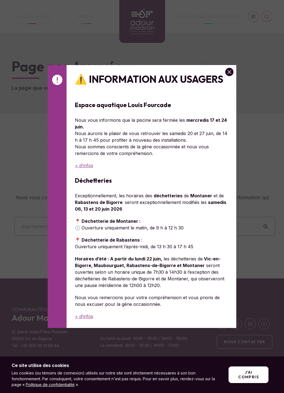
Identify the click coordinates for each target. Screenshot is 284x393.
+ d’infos (84, 165)
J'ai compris (248, 374)
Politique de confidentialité (50, 384)
